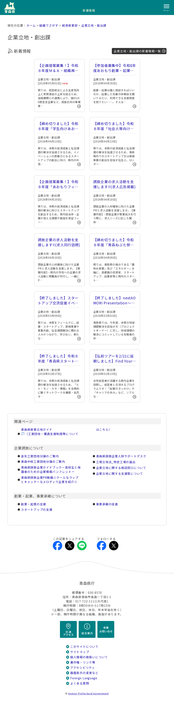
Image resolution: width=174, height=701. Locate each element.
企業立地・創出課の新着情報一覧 (137, 51)
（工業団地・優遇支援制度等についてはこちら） (68, 431)
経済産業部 (70, 25)
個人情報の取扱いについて (89, 657)
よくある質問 (79, 683)
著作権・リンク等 (82, 662)
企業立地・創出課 (93, 25)
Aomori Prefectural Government (88, 693)
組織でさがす (48, 25)
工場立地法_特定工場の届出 (116, 462)
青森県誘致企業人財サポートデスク (121, 456)
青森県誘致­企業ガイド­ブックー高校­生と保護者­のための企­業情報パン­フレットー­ (51, 469)
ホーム (31, 25)
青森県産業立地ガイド (36, 429)
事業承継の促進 (107, 504)
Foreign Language (83, 678)
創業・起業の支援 (33, 504)
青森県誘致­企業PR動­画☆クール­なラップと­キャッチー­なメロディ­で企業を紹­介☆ (49, 479)
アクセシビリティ (82, 667)
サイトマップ (79, 652)
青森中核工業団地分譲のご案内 (43, 461)
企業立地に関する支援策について (119, 473)
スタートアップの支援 (36, 509)
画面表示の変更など (84, 673)
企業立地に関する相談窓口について (121, 468)
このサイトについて (84, 646)
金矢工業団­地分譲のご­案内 (40, 456)
